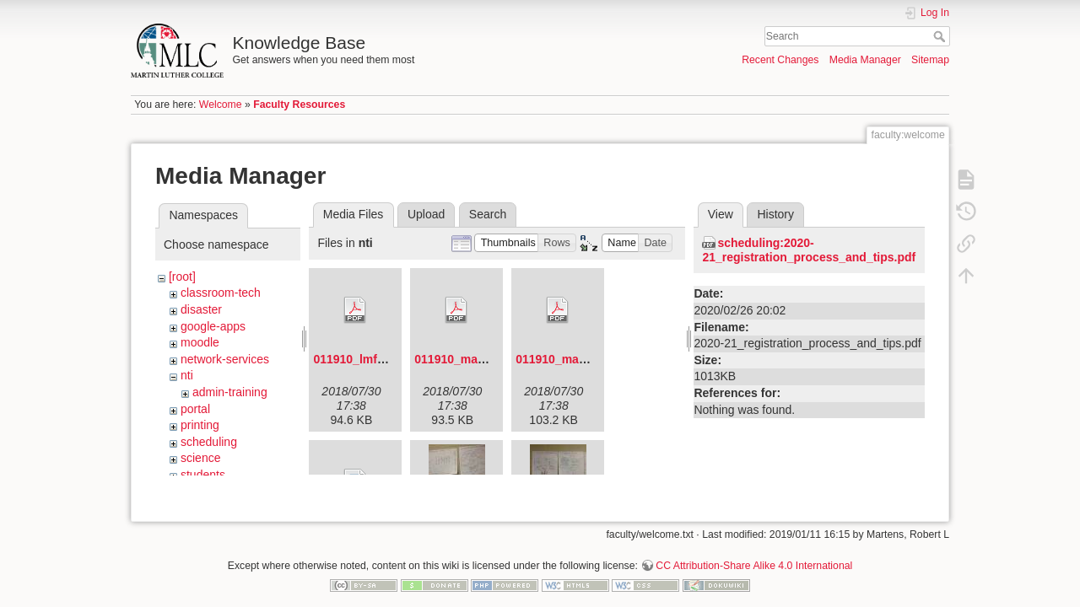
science (200, 458)
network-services (225, 359)
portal (195, 409)
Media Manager (865, 60)
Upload (426, 214)
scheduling (209, 442)
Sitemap (930, 60)
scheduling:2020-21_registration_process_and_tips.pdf (808, 250)
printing (200, 425)
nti (187, 375)
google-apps (213, 326)
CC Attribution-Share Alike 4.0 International (754, 551)
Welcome (220, 104)
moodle (200, 342)
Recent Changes (780, 60)
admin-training (229, 392)
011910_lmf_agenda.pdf (379, 359)
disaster (201, 309)
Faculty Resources (299, 104)
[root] (182, 276)
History (775, 214)
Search (941, 36)
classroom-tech (221, 292)
